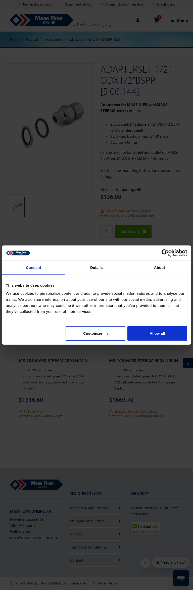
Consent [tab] (33, 267)
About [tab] (159, 267)
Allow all (157, 333)
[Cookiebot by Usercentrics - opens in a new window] (165, 253)
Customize (95, 333)
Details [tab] (96, 267)
